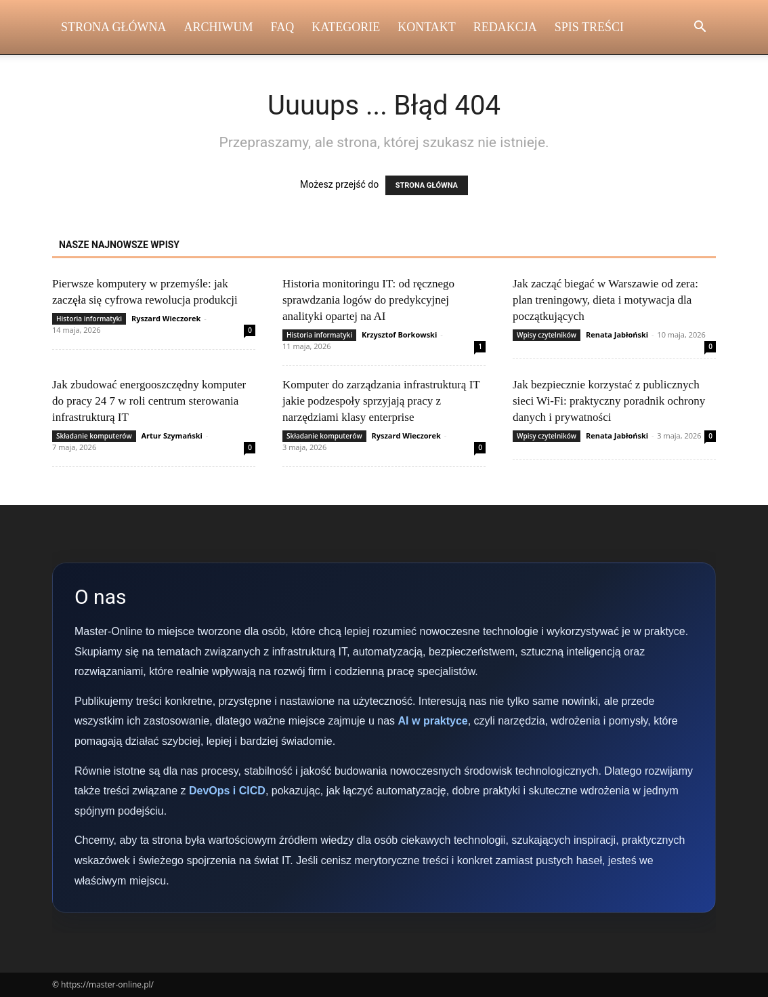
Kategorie (346, 27)
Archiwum (218, 27)
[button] (699, 28)
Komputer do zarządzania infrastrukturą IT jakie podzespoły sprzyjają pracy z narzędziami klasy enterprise (380, 401)
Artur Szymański (171, 435)
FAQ (283, 27)
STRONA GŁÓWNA (427, 185)
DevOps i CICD (227, 790)
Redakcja (505, 27)
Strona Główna (114, 27)
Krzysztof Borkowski (399, 334)
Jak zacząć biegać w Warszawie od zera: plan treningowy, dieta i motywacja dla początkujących (605, 300)
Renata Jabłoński (617, 334)
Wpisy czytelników (546, 335)
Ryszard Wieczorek (165, 318)
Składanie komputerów (94, 436)
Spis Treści (589, 27)
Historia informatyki (89, 318)
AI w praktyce (433, 721)
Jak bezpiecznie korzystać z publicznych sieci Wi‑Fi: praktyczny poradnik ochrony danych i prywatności (609, 401)
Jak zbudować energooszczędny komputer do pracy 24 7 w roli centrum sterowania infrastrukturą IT (149, 401)
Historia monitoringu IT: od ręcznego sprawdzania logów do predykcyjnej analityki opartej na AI (368, 300)
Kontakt (427, 27)
